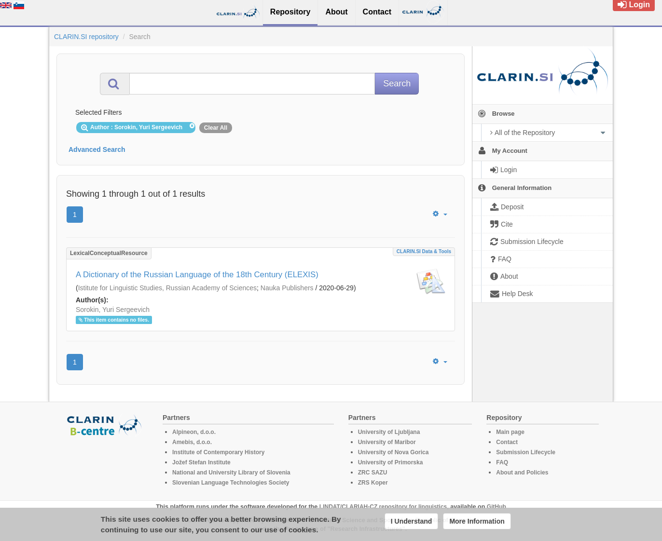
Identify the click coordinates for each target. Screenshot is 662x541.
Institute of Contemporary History (218, 452)
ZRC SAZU (372, 472)
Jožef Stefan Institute (201, 462)
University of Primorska (390, 462)
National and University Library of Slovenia (231, 472)
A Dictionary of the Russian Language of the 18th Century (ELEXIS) (197, 274)
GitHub (496, 506)
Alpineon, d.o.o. (194, 432)
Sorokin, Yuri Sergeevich (113, 309)
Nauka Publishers (287, 288)
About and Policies (522, 472)
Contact (507, 442)
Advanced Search (97, 149)
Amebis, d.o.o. (192, 442)
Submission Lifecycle (525, 452)
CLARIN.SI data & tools (424, 251)
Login (634, 4)
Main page (510, 432)
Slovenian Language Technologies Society (231, 482)
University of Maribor (387, 442)
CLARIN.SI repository (86, 37)
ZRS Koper (373, 482)
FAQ (502, 462)
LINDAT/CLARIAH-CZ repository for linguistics (383, 506)
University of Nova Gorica (393, 452)
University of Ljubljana (389, 432)
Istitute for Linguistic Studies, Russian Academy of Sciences (167, 288)
